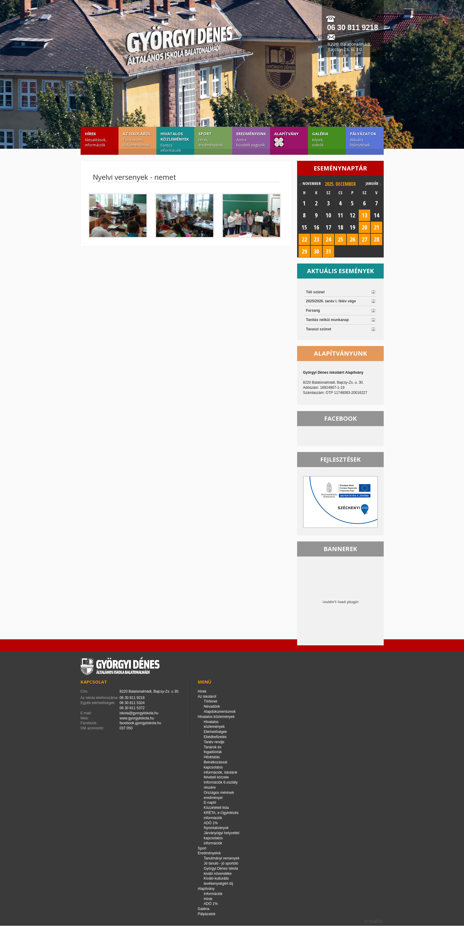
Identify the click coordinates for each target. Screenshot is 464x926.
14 (376, 215)
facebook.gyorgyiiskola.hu (140, 723)
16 (316, 227)
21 (376, 227)
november (312, 183)
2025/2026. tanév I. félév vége (331, 301)
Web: (85, 718)
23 (316, 239)
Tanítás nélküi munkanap (327, 320)
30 (316, 251)
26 (352, 239)
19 (352, 227)
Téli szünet (315, 292)
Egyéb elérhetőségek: (98, 703)
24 (328, 239)
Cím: (84, 691)
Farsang (313, 310)
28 (376, 239)
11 (340, 215)
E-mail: (86, 713)
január (372, 183)
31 (328, 251)
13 (364, 215)
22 (304, 239)
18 (340, 227)
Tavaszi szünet (318, 329)
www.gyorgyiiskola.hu (137, 718)
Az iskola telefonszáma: (99, 698)
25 (340, 239)
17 (328, 227)
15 (304, 227)
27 (364, 239)
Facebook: (89, 723)
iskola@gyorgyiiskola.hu (139, 713)
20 (364, 227)
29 (304, 251)
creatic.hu (374, 921)
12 (352, 215)
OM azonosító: (92, 728)
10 (328, 215)
